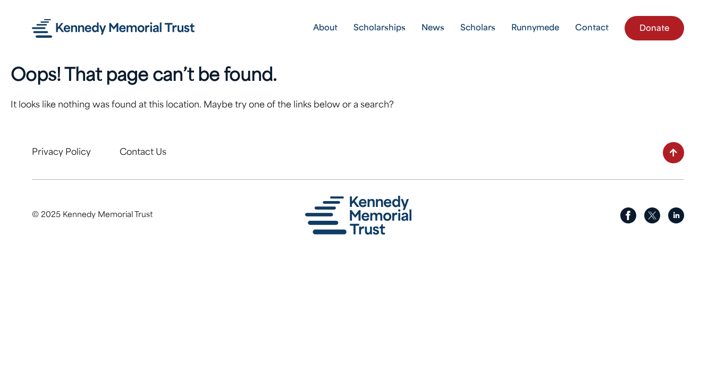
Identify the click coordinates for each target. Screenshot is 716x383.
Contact (592, 28)
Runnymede (535, 28)
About (325, 28)
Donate (654, 29)
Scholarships (379, 28)
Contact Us (143, 152)
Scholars (477, 28)
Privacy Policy (61, 152)
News (433, 28)
